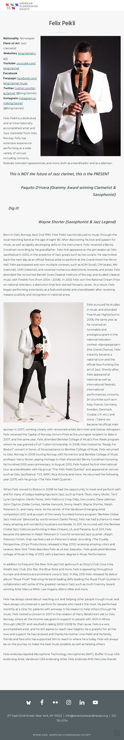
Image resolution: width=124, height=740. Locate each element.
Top (116, 732)
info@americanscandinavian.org (87, 715)
